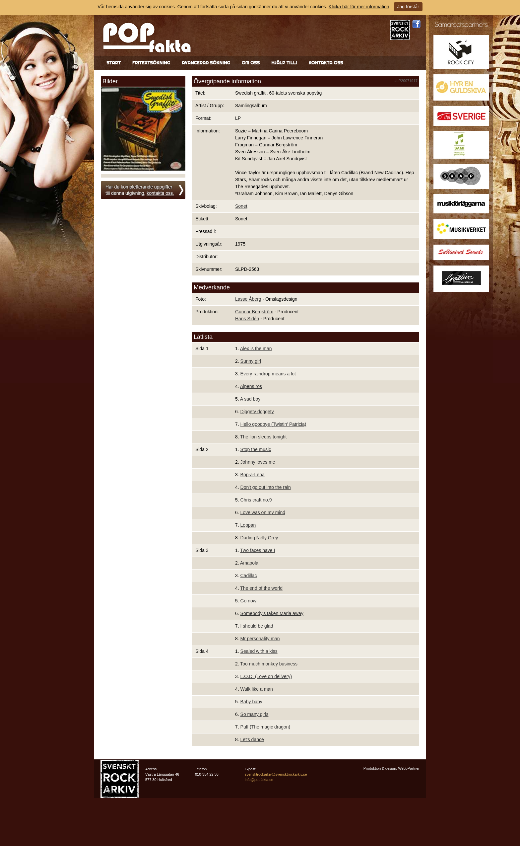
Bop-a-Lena (252, 474)
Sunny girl (250, 361)
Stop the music (255, 449)
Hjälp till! (284, 63)
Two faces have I (257, 550)
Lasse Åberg (248, 299)
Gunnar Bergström (254, 311)
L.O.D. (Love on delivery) (266, 676)
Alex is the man (256, 348)
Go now (248, 600)
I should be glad (256, 626)
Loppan (248, 525)
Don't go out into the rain (265, 487)
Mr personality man (260, 638)
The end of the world (261, 588)
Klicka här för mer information (359, 6)
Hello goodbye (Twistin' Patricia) (273, 424)
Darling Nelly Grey (259, 537)
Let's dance (252, 739)
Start (113, 63)
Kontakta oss (325, 63)
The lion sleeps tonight (263, 436)
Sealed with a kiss (259, 651)
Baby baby (251, 701)
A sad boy (250, 399)
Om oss (251, 63)
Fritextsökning (151, 63)
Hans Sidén (247, 318)
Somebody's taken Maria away (271, 613)
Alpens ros (251, 386)
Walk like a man (256, 689)
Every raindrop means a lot (268, 373)
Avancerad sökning (206, 63)
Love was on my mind (262, 512)
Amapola (249, 563)
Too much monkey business (268, 663)
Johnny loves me (257, 462)
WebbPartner (409, 768)
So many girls (254, 714)
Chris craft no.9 (256, 499)
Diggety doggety (257, 411)
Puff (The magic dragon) (265, 727)
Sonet (241, 206)
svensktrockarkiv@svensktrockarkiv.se (276, 774)
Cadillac (248, 575)
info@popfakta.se (259, 780)
